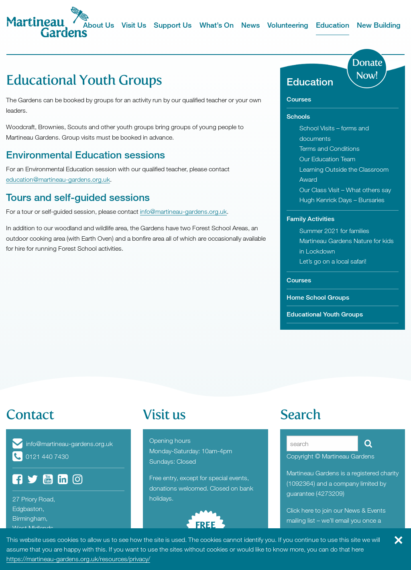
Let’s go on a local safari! (332, 261)
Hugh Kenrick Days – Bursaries (342, 199)
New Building (379, 24)
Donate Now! (367, 69)
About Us (98, 24)
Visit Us (134, 24)
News (250, 24)
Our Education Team (327, 158)
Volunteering (287, 24)
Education (332, 24)
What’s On (216, 24)
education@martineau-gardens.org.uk (58, 179)
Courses (299, 99)
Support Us (172, 24)
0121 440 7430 (40, 456)
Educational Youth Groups (325, 314)
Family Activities (310, 219)
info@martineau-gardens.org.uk (183, 211)
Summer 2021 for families (334, 230)
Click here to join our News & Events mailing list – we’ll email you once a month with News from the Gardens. (337, 520)
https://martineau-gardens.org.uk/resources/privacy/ (78, 558)
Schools (298, 116)
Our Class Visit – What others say (345, 189)
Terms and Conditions (329, 148)
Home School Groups (318, 297)
